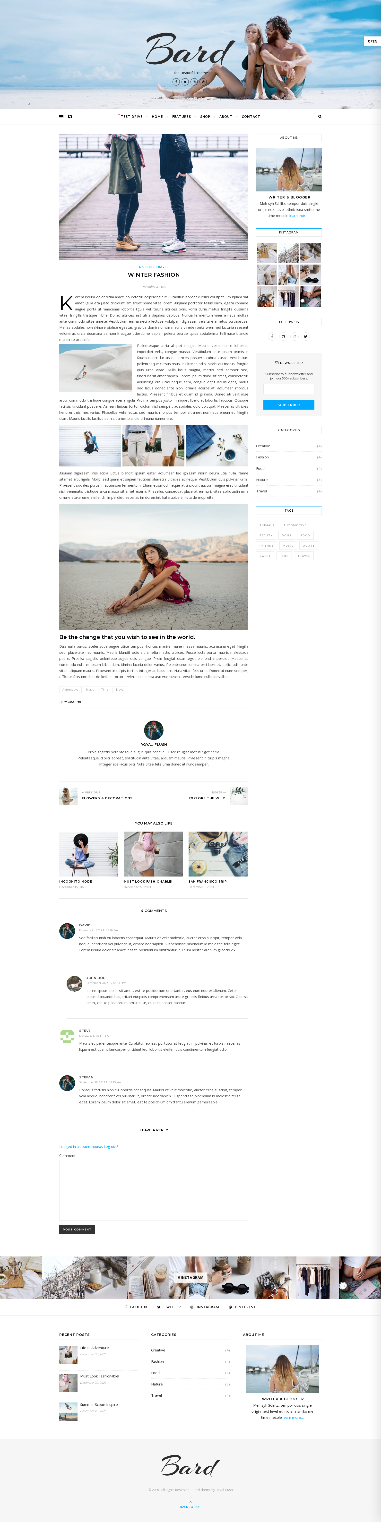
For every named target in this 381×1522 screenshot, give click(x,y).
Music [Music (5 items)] (288, 545)
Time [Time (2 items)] (284, 556)
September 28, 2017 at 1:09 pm (107, 983)
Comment (67, 1155)
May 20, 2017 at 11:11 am (95, 1035)
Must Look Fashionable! (148, 881)
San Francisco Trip (208, 881)
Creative (263, 445)
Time (104, 690)
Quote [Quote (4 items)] (309, 545)
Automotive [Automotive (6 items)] (295, 525)
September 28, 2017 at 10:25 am (100, 1082)
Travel (162, 267)
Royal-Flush (72, 702)
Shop (205, 116)
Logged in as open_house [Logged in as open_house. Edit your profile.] (80, 1146)
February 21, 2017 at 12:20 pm (98, 930)
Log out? (111, 1146)
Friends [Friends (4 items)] (267, 545)
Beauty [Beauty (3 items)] (266, 535)
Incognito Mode (75, 881)
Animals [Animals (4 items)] (267, 525)
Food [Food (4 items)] (305, 535)
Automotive (70, 690)
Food (260, 468)
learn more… (299, 215)
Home (157, 116)
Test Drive (132, 116)
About (226, 116)
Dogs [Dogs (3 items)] (287, 535)
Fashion (262, 457)
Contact (251, 116)
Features (181, 116)
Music (90, 690)
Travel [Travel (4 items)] (303, 556)
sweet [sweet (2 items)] (265, 556)
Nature (146, 267)
